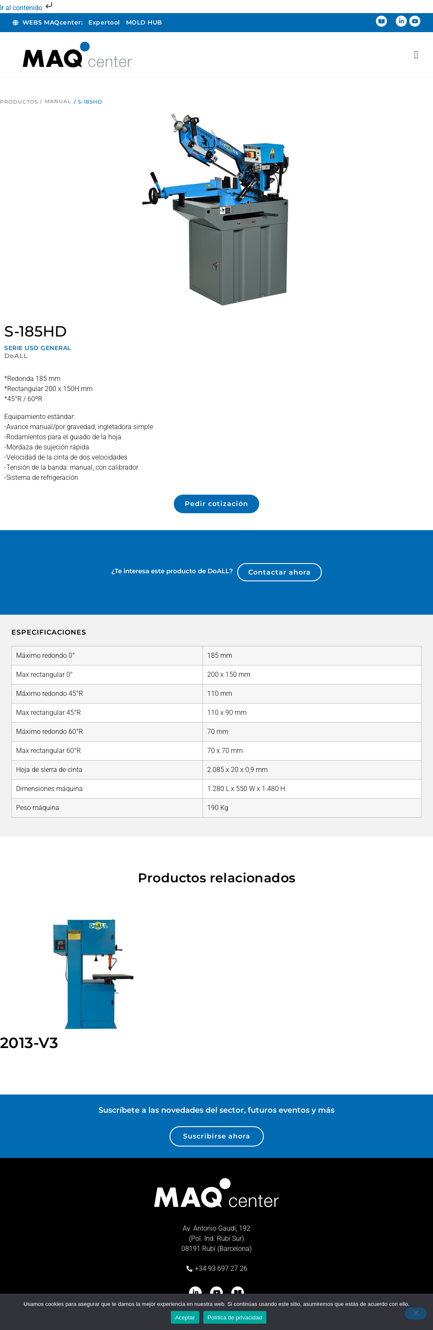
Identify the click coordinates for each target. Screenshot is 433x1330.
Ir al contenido (27, 8)
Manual (58, 101)
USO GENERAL (48, 348)
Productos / (21, 102)
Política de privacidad (235, 1317)
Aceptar (185, 1317)
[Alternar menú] (416, 54)
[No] (416, 1313)
